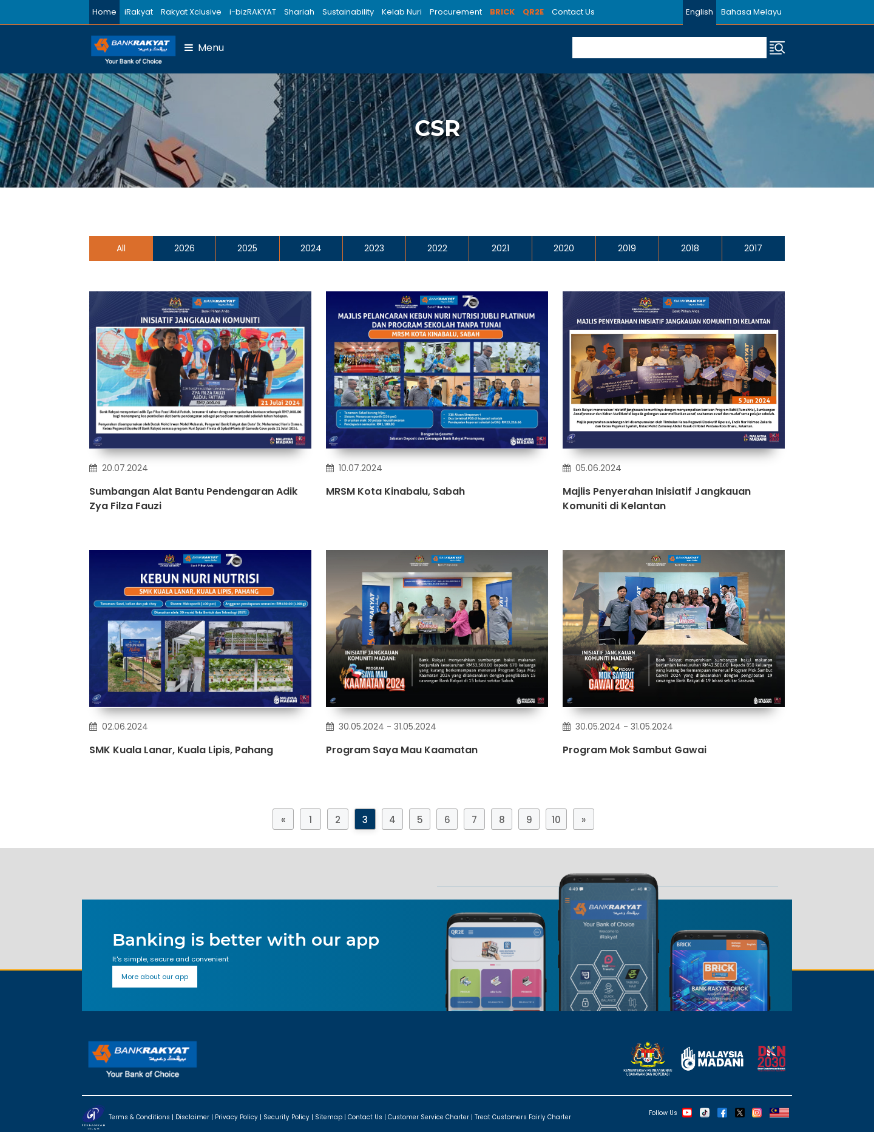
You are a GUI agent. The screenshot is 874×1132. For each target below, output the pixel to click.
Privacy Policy (236, 1116)
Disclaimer (192, 1116)
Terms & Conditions (139, 1116)
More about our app (154, 976)
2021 (500, 248)
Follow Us (663, 1112)
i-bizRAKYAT (252, 12)
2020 (564, 248)
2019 (627, 248)
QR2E (533, 12)
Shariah (299, 12)
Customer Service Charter (428, 1116)
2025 (247, 248)
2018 (690, 248)
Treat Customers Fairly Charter (523, 1116)
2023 (374, 248)
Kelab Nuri (402, 12)
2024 (311, 248)
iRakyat (138, 12)
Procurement (456, 12)
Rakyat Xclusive (191, 12)
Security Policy (286, 1116)
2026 (184, 248)
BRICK (502, 12)
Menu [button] (204, 48)
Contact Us (573, 12)
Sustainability (348, 12)
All (121, 248)
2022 (437, 248)
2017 (753, 248)
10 (556, 819)
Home (104, 12)
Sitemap (328, 1116)
